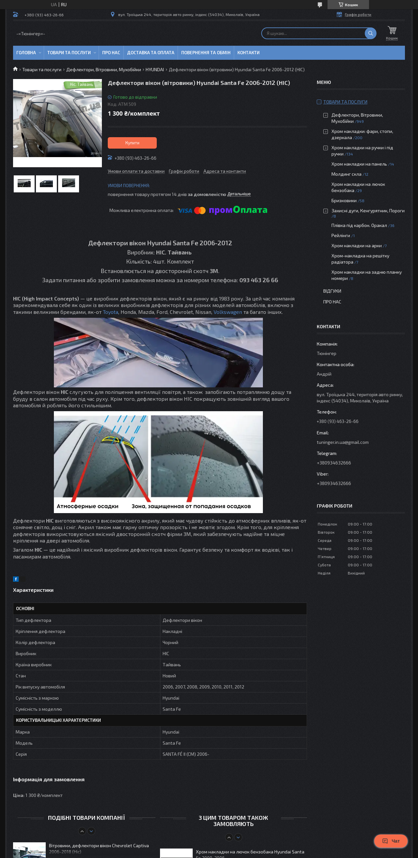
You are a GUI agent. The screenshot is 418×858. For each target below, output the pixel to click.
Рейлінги (340, 235)
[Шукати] (371, 33)
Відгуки (332, 291)
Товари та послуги (69, 52)
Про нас (111, 52)
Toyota (110, 312)
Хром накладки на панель (359, 164)
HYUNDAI (155, 69)
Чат (391, 841)
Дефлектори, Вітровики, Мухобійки (103, 69)
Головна (26, 52)
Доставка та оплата (150, 52)
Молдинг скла (346, 174)
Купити (132, 142)
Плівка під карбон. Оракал (359, 225)
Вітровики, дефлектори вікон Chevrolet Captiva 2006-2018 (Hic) (99, 848)
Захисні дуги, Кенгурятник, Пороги (368, 210)
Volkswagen (228, 312)
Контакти (248, 52)
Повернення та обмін (206, 52)
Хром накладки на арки (356, 245)
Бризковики (344, 200)
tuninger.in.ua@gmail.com (343, 442)
